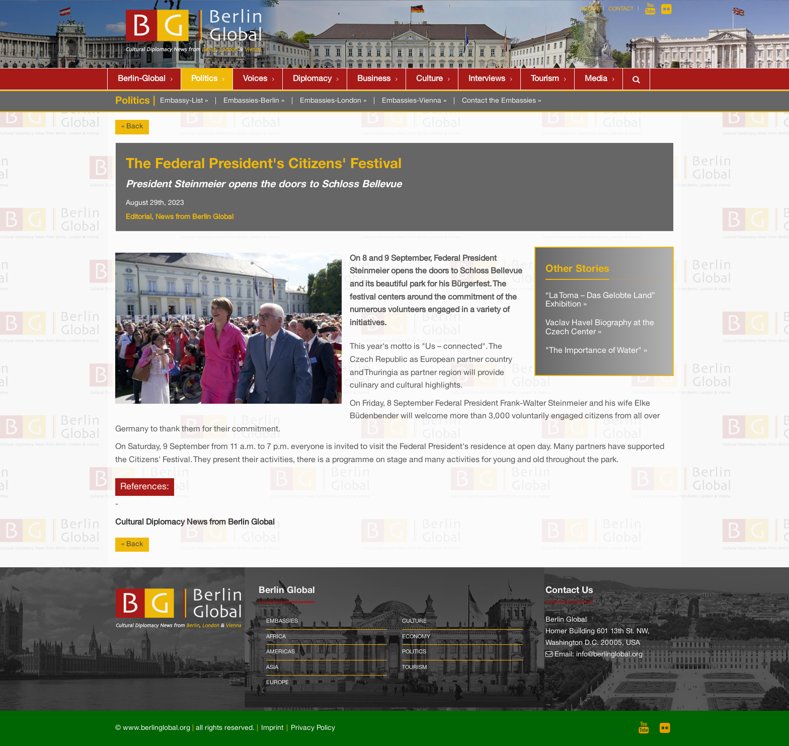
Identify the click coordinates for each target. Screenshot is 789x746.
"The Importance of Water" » (596, 350)
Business (373, 79)
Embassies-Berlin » (253, 101)
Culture (429, 79)
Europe (277, 682)
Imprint (272, 728)
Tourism (545, 79)
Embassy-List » (184, 101)
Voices (255, 79)
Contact (621, 9)
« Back (132, 126)
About (589, 9)
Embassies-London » (333, 101)
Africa (276, 636)
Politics (204, 79)
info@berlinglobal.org (609, 654)
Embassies (282, 621)
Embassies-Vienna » (414, 101)
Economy (416, 636)
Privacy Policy (313, 728)
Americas (280, 651)
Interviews (486, 79)
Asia (272, 667)
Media (596, 79)
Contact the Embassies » (501, 101)
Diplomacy (312, 79)
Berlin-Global (142, 79)
